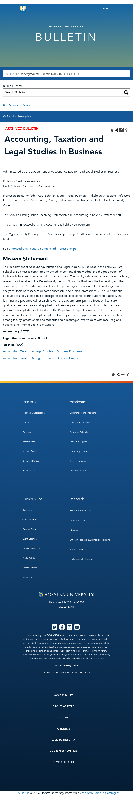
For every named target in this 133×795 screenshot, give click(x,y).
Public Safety (28, 558)
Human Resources (31, 548)
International (28, 441)
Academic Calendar (79, 432)
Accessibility (63, 695)
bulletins (23, 793)
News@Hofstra (63, 762)
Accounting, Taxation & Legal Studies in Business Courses (41, 358)
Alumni (64, 717)
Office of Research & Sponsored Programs (90, 539)
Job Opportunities (63, 751)
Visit (24, 480)
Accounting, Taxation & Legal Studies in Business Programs (42, 351)
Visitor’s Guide (29, 577)
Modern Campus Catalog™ (100, 793)
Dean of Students (30, 529)
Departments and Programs (83, 412)
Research (77, 498)
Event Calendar (29, 538)
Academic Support (78, 441)
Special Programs (78, 461)
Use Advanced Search (17, 105)
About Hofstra (63, 706)
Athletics (63, 728)
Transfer (26, 422)
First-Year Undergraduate (34, 412)
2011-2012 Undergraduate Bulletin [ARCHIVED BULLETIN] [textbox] (43, 74)
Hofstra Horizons (78, 520)
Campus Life (32, 498)
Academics (78, 401)
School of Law (29, 451)
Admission (30, 401)
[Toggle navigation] (109, 8)
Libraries (74, 530)
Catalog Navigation (19, 116)
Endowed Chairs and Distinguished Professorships (42, 249)
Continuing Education (80, 451)
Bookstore (27, 509)
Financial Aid (28, 470)
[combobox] (66, 73)
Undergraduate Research (82, 559)
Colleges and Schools (80, 422)
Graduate (27, 432)
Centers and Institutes (80, 509)
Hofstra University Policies (67, 665)
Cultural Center (29, 519)
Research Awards (78, 549)
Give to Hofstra (63, 740)
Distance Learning (78, 470)
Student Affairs (29, 567)
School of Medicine (31, 461)
